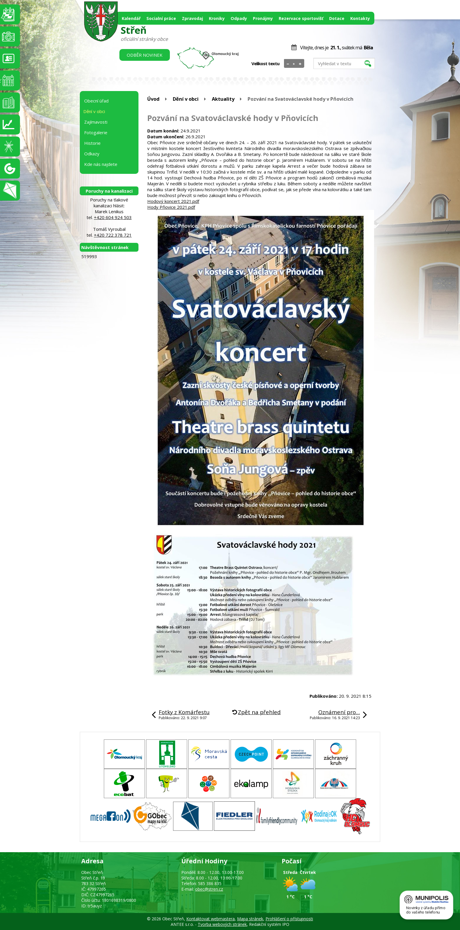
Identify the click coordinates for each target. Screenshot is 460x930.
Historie (92, 143)
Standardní (294, 63)
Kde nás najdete (100, 164)
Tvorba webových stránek (222, 924)
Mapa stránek (250, 918)
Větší (300, 63)
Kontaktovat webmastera (210, 918)
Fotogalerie (95, 132)
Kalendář (131, 18)
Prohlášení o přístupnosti (289, 918)
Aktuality (223, 98)
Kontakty (360, 18)
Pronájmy (263, 18)
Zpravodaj (192, 18)
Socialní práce (161, 18)
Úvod (153, 98)
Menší (287, 63)
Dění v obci (186, 98)
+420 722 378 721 (113, 235)
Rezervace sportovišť (301, 18)
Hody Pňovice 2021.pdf (171, 207)
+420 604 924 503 (113, 217)
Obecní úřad (96, 101)
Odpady (239, 18)
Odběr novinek (145, 55)
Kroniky (217, 18)
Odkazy (91, 154)
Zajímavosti (95, 122)
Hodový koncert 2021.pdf (173, 201)
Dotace (336, 18)
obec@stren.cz (209, 889)
